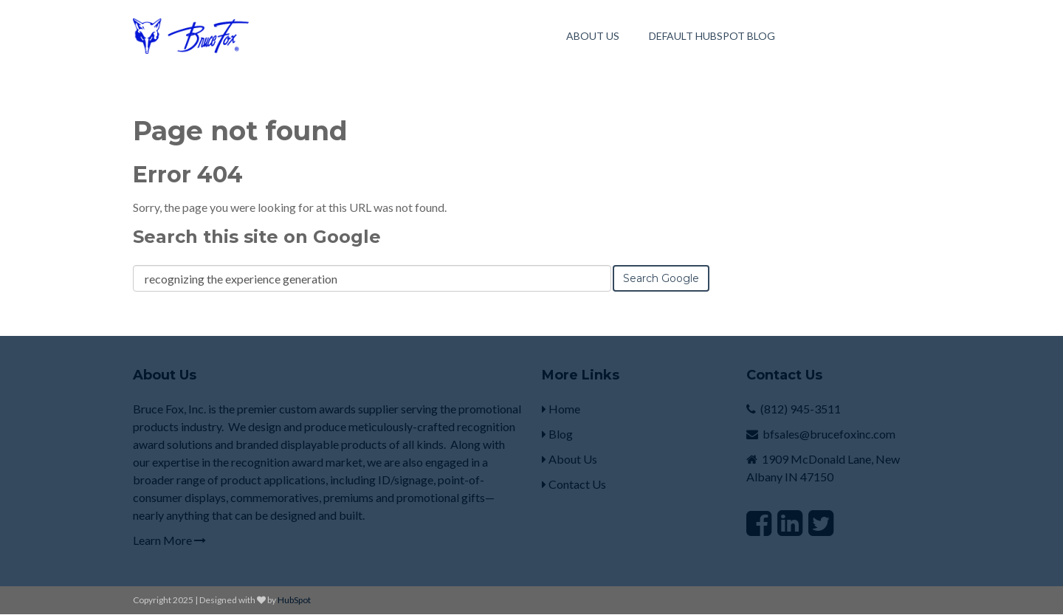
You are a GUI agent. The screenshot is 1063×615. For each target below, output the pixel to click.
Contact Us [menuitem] (574, 484)
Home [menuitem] (561, 409)
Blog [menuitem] (557, 434)
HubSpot (294, 599)
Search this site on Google (257, 236)
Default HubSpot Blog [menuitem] (712, 36)
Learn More (169, 540)
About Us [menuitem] (592, 36)
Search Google (661, 278)
